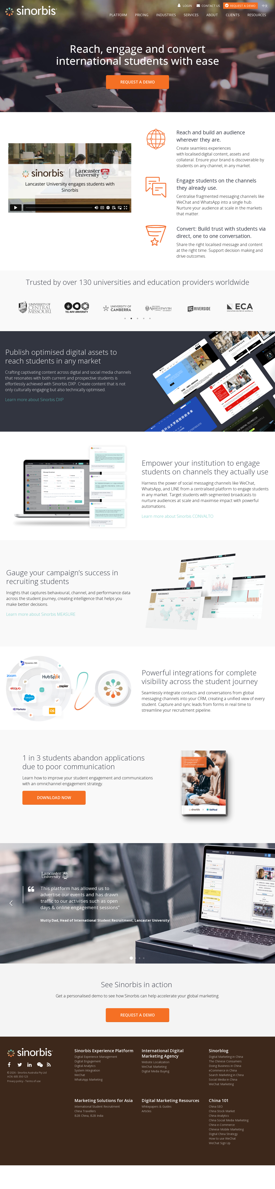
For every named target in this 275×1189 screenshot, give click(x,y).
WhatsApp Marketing (88, 1079)
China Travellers (85, 1111)
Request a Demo (243, 6)
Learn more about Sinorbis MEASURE (40, 614)
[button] (40, 1065)
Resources (256, 15)
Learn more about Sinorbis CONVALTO (177, 516)
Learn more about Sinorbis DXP (34, 399)
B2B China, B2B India (88, 1116)
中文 (265, 6)
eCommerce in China (223, 1070)
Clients (233, 15)
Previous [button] (11, 903)
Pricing (141, 15)
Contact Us (211, 6)
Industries (166, 15)
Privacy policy (15, 1081)
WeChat (79, 1075)
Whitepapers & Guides (157, 1106)
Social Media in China (223, 1079)
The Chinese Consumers (225, 1061)
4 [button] (145, 319)
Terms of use (33, 1081)
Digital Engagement (87, 1061)
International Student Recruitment (97, 1106)
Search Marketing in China (226, 1075)
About (212, 15)
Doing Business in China (225, 1066)
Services (191, 15)
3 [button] (138, 319)
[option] (137, 307)
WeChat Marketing (221, 1084)
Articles (146, 1111)
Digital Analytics (85, 1066)
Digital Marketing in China (226, 1057)
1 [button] (126, 319)
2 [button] (132, 319)
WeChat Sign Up (219, 1143)
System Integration (87, 1070)
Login (188, 6)
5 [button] (151, 319)
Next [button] (263, 903)
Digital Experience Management (95, 1057)
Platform (118, 15)
